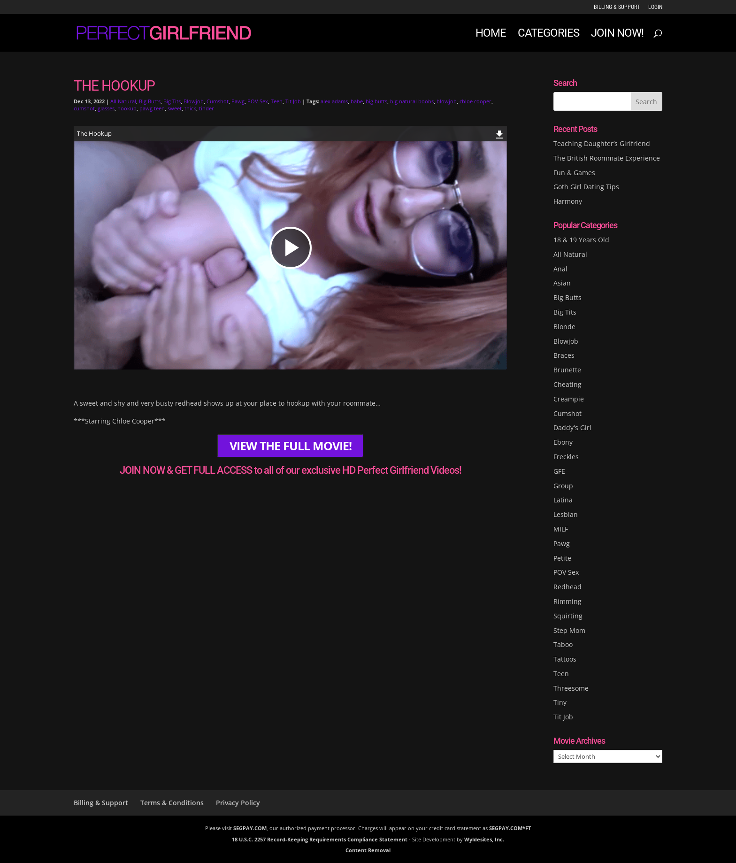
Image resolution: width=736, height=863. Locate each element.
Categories (548, 34)
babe (357, 101)
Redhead (567, 586)
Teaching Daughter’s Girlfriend (601, 143)
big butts (376, 101)
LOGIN (655, 7)
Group (563, 485)
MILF (560, 528)
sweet (175, 108)
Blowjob (194, 101)
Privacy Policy (238, 802)
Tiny (560, 702)
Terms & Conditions (172, 802)
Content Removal (368, 850)
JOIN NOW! (617, 34)
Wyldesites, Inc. (484, 839)
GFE (559, 471)
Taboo (563, 644)
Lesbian (565, 514)
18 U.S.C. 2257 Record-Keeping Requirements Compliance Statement (319, 839)
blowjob (447, 101)
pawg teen (152, 108)
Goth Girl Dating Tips (586, 186)
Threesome (571, 688)
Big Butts (150, 101)
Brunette (567, 369)
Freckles (566, 456)
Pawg (238, 101)
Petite (562, 558)
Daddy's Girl (572, 427)
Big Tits (172, 101)
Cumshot (218, 101)
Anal (560, 268)
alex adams (334, 101)
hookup (127, 108)
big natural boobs (412, 101)
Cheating (567, 384)
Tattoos (564, 659)
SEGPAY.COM (250, 828)
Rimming (567, 601)
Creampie (568, 398)
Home (490, 34)
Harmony (567, 201)
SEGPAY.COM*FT (510, 828)
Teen (277, 101)
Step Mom (569, 630)
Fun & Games (574, 172)
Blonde (564, 326)
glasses (106, 108)
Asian (562, 282)
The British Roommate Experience (606, 158)
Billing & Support (617, 7)
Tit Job (293, 101)
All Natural (123, 101)
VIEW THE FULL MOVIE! (291, 446)
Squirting (568, 615)
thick (190, 108)
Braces (564, 355)
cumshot (84, 108)
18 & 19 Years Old (581, 239)
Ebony (563, 442)
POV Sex (257, 101)
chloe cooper (475, 101)
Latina (563, 499)
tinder (206, 108)
